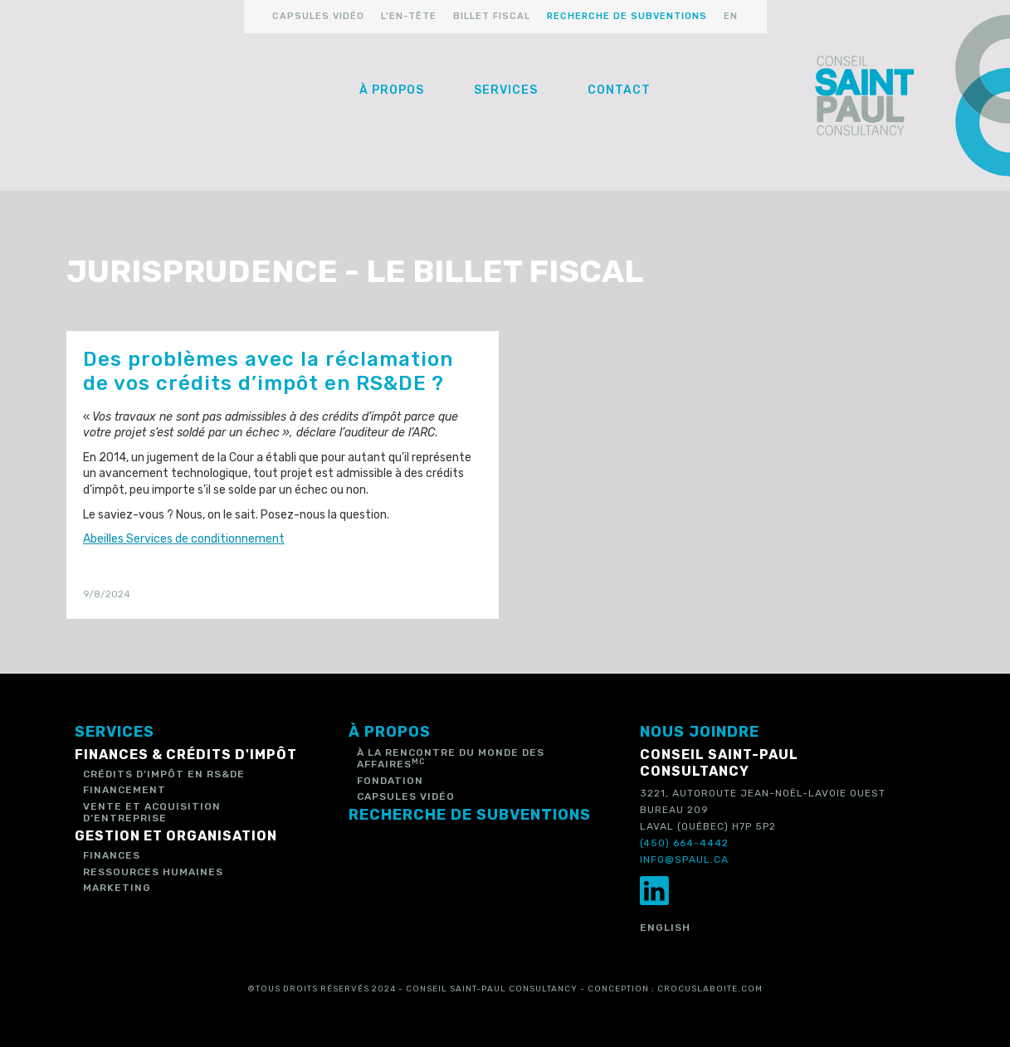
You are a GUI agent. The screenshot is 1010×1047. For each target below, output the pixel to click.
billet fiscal (491, 16)
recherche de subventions (627, 16)
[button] (391, 90)
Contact (619, 90)
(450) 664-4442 (684, 843)
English (665, 927)
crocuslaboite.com (710, 989)
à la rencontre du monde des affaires (450, 758)
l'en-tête (409, 16)
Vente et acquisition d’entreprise (152, 812)
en (731, 16)
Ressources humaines (153, 872)
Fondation (390, 780)
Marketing (117, 888)
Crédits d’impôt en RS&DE (164, 774)
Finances (111, 855)
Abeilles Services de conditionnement (184, 539)
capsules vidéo (318, 16)
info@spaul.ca (684, 859)
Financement (124, 790)
